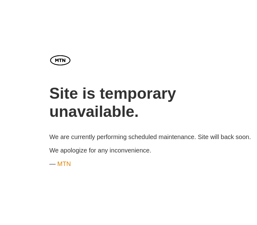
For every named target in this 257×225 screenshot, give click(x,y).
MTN (64, 163)
